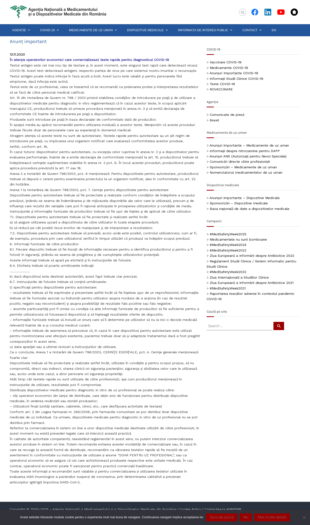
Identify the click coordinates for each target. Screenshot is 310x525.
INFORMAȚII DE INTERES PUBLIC (205, 30)
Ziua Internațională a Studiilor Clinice (239, 277)
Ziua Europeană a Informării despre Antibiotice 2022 (252, 256)
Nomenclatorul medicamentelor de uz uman (246, 172)
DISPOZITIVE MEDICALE (147, 30)
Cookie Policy (190, 509)
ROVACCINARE (221, 89)
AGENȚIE (21, 30)
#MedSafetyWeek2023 (228, 250)
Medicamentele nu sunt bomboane (238, 239)
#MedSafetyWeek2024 (228, 245)
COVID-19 (49, 30)
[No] (304, 517)
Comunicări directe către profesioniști (240, 161)
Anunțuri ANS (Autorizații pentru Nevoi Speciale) (248, 156)
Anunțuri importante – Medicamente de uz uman (249, 145)
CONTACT (252, 30)
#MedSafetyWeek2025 (228, 234)
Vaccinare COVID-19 (225, 62)
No (245, 517)
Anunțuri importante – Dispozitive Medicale (244, 198)
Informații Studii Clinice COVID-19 (236, 79)
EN (274, 30)
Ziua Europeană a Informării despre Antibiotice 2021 (251, 283)
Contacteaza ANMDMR (222, 509)
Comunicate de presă (227, 115)
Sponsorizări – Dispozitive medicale (239, 203)
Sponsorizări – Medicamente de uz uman (243, 167)
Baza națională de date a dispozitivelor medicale (249, 209)
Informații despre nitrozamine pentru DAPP (245, 151)
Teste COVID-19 (222, 84)
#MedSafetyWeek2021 (228, 288)
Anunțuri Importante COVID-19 (233, 73)
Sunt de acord (221, 517)
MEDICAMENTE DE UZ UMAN (93, 30)
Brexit (214, 120)
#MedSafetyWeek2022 (228, 272)
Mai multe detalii (272, 517)
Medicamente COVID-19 (229, 68)
